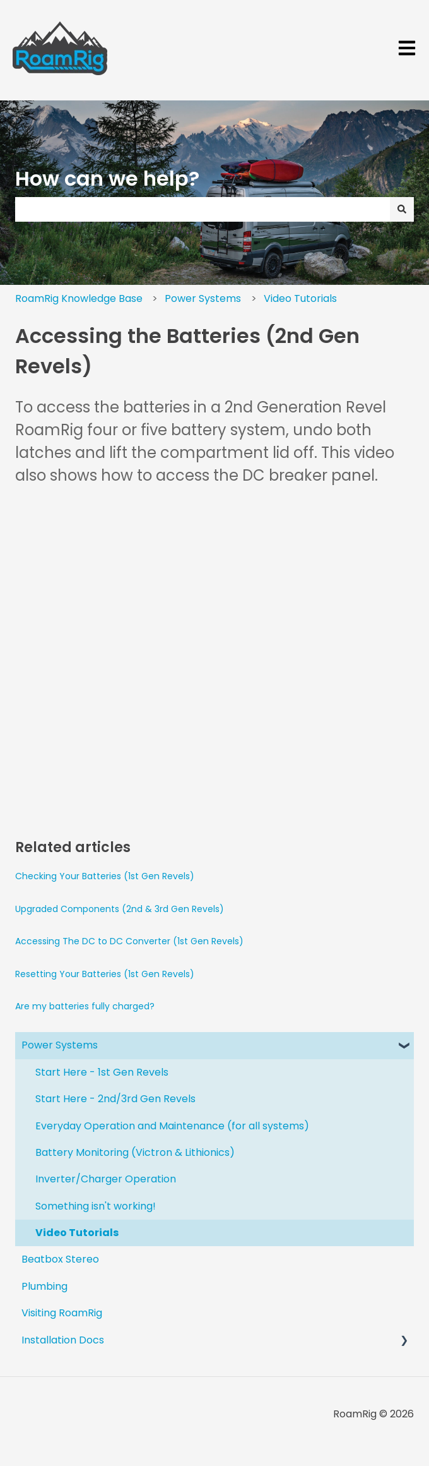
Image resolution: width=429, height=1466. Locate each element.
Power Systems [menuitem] (59, 1045)
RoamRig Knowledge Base (79, 298)
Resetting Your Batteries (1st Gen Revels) (104, 974)
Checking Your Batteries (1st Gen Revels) (104, 876)
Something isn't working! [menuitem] (95, 1206)
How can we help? (107, 178)
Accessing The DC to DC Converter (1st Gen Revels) (129, 941)
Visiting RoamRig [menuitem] (61, 1313)
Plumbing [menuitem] (44, 1286)
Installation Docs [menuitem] (62, 1340)
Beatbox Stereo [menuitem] (60, 1259)
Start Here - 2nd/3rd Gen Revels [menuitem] (115, 1098)
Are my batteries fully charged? (85, 1006)
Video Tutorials (300, 298)
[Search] (402, 209)
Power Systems (203, 298)
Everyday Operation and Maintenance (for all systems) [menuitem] (172, 1126)
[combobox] (202, 209)
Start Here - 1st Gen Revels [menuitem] (101, 1072)
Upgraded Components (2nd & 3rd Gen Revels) (119, 909)
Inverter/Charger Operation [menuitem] (105, 1179)
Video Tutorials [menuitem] (77, 1232)
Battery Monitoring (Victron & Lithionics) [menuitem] (135, 1152)
